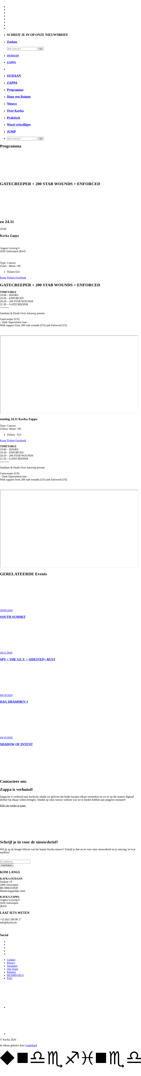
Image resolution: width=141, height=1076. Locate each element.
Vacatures (12, 965)
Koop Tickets (7, 277)
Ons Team (12, 968)
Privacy (11, 962)
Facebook (20, 277)
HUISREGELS (15, 975)
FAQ (9, 978)
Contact (11, 959)
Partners (11, 972)
